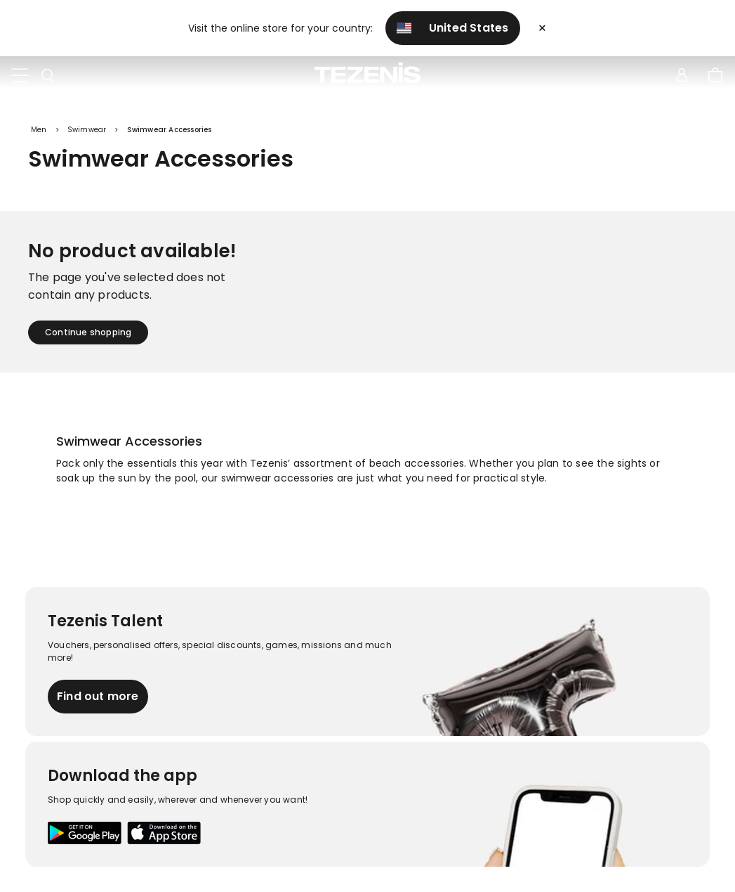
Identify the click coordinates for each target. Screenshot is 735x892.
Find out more (98, 696)
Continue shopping (88, 332)
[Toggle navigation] (19, 75)
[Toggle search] (47, 75)
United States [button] (453, 28)
